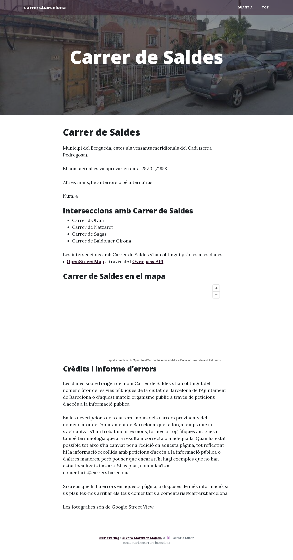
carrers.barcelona (45, 7)
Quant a (245, 7)
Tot (265, 7)
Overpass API (147, 261)
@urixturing (109, 538)
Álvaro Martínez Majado (142, 538)
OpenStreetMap (85, 261)
